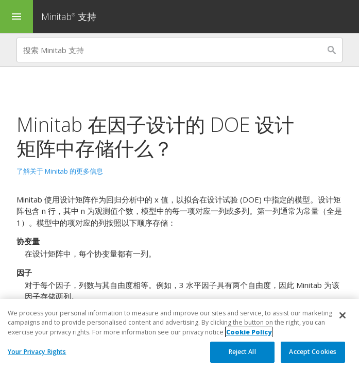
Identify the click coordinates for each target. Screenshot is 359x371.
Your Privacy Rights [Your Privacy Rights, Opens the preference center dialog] (37, 352)
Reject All (242, 352)
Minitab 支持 (68, 16)
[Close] (342, 316)
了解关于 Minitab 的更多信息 (59, 171)
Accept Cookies (312, 352)
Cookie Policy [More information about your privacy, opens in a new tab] (248, 332)
